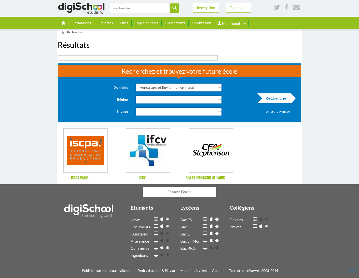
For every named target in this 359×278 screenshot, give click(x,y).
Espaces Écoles (179, 192)
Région (122, 99)
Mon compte (232, 23)
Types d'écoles (146, 23)
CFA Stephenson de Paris (205, 178)
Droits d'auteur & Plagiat (156, 270)
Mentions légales (193, 270)
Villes (123, 23)
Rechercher (275, 99)
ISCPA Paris (80, 178)
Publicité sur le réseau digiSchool (107, 270)
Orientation (201, 23)
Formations (81, 23)
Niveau (122, 111)
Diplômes (105, 23)
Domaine (120, 87)
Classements (175, 23)
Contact (218, 270)
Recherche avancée (277, 111)
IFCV (142, 178)
